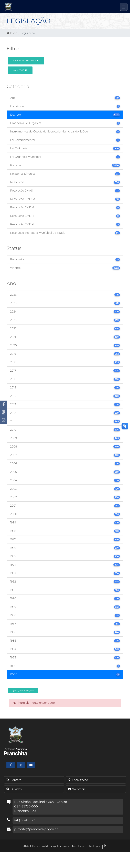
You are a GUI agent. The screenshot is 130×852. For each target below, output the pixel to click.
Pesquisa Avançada (23, 691)
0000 (20, 70)
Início (12, 33)
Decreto (25, 60)
